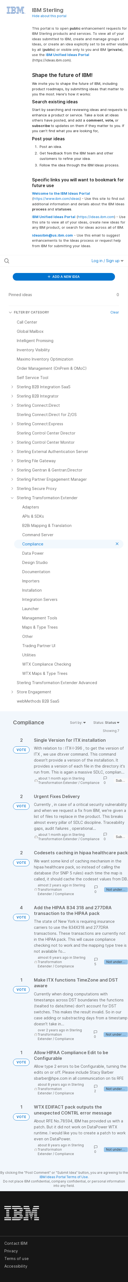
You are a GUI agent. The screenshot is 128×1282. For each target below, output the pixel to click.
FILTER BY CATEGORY (29, 312)
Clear (114, 312)
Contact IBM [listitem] (15, 1243)
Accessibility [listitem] (15, 1266)
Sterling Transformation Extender (61, 780)
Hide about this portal (49, 16)
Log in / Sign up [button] (108, 260)
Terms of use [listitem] (16, 1258)
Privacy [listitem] (11, 1251)
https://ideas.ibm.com (96, 217)
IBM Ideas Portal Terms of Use (64, 1177)
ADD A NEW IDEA (64, 277)
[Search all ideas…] (38, 260)
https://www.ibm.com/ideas (56, 198)
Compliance (90, 783)
